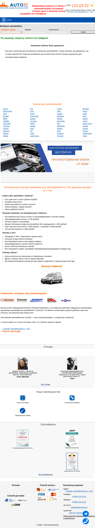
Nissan (59, 129)
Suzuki (85, 129)
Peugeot (60, 133)
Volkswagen (87, 133)
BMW (5, 119)
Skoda (85, 119)
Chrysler (6, 126)
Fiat (31, 109)
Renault (86, 109)
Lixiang (59, 114)
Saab (85, 114)
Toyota (85, 131)
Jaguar (32, 126)
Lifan (59, 111)
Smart (85, 121)
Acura (5, 109)
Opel (59, 131)
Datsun (6, 133)
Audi (5, 114)
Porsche (60, 136)
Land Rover (34, 136)
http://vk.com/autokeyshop (79, 513)
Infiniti (32, 124)
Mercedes (61, 121)
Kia (31, 131)
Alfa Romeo (7, 111)
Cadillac (6, 121)
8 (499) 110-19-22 (79, 497)
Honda (32, 119)
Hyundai (33, 121)
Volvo (85, 136)
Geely (32, 114)
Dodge (5, 136)
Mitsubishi (61, 126)
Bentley (6, 116)
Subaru (85, 126)
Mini (58, 124)
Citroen (6, 129)
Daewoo (6, 131)
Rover (85, 111)
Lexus (59, 109)
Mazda (59, 119)
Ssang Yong (87, 124)
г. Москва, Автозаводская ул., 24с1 (80, 12)
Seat (84, 116)
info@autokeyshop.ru (79, 507)
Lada (32, 133)
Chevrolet (7, 124)
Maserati (60, 116)
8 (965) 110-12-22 (79, 502)
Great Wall (34, 116)
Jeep (32, 129)
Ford (32, 111)
